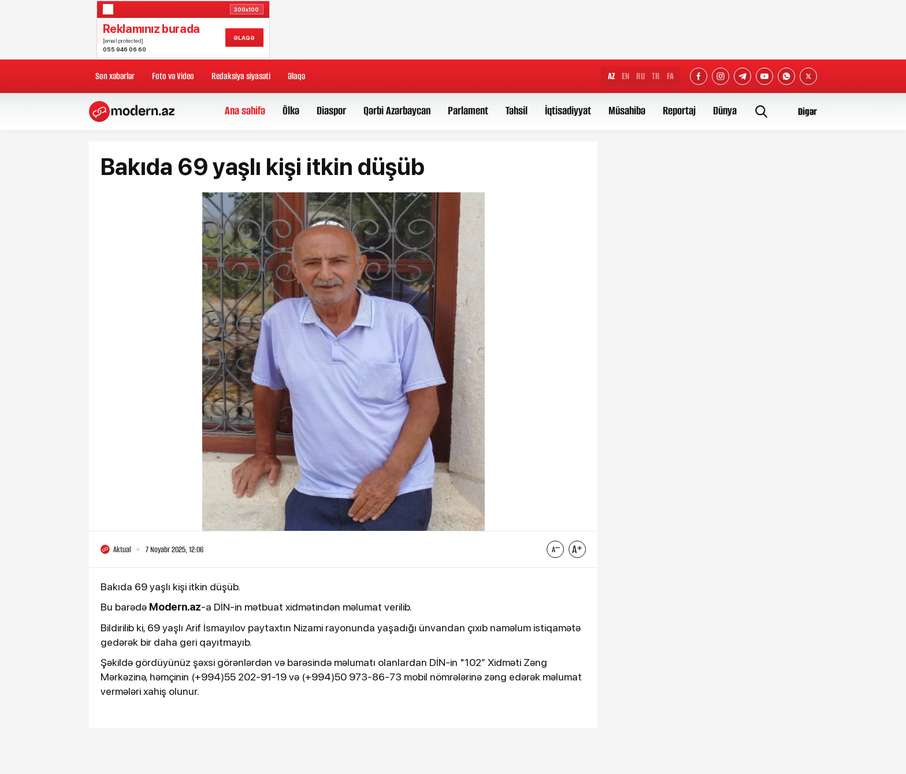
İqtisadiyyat (568, 110)
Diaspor (331, 110)
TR (656, 76)
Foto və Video (173, 76)
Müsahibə (626, 110)
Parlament (468, 110)
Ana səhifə (245, 110)
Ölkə (291, 110)
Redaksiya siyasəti (240, 76)
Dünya (725, 110)
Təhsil (517, 110)
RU (640, 76)
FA (670, 76)
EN (625, 76)
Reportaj (679, 110)
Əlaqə (296, 76)
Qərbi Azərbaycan (396, 110)
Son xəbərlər (115, 76)
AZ (611, 76)
